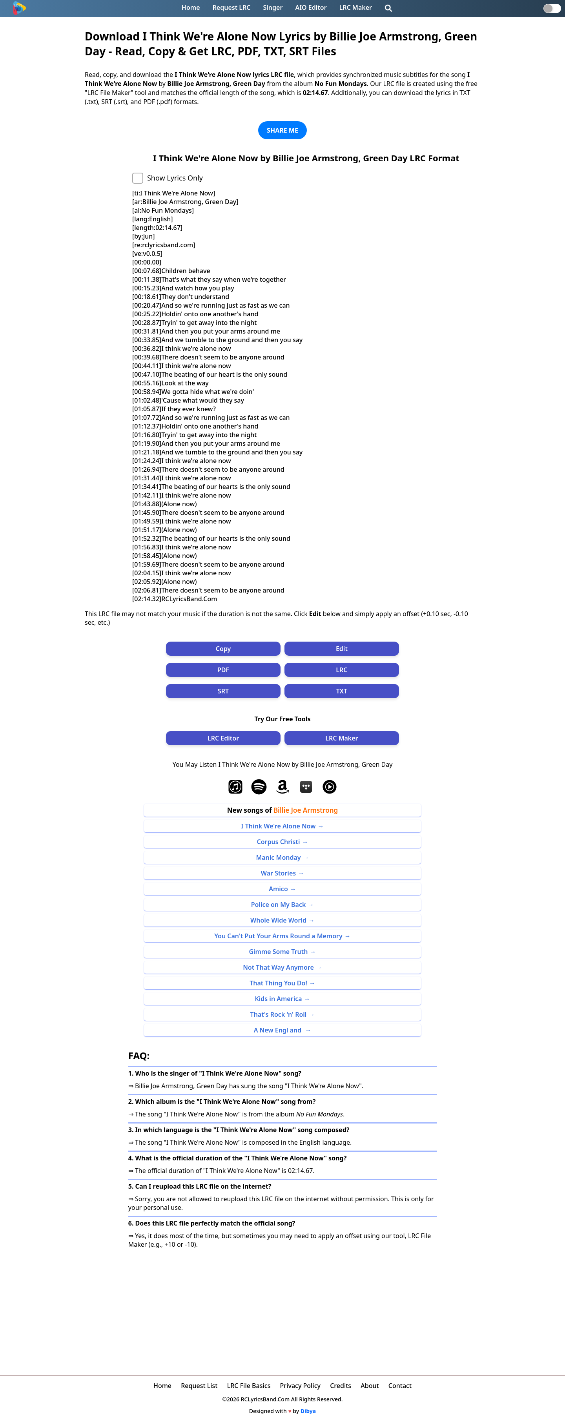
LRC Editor (223, 738)
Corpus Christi (278, 841)
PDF (223, 670)
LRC (341, 670)
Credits (340, 1385)
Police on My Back (278, 904)
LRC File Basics (249, 1385)
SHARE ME (282, 130)
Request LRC (232, 7)
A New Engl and (278, 1030)
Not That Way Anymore (278, 967)
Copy (223, 648)
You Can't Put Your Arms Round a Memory (278, 936)
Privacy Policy (300, 1385)
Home (191, 7)
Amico (278, 889)
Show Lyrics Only (175, 177)
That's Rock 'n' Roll (278, 1014)
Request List (199, 1385)
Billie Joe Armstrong (305, 810)
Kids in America (278, 998)
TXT (341, 691)
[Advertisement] (282, 1307)
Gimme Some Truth (278, 951)
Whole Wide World (278, 920)
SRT (223, 691)
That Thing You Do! (278, 983)
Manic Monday (278, 857)
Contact (400, 1385)
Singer (273, 7)
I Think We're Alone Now (278, 826)
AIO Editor (310, 7)
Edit (342, 648)
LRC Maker (355, 7)
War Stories (278, 873)
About (370, 1385)
